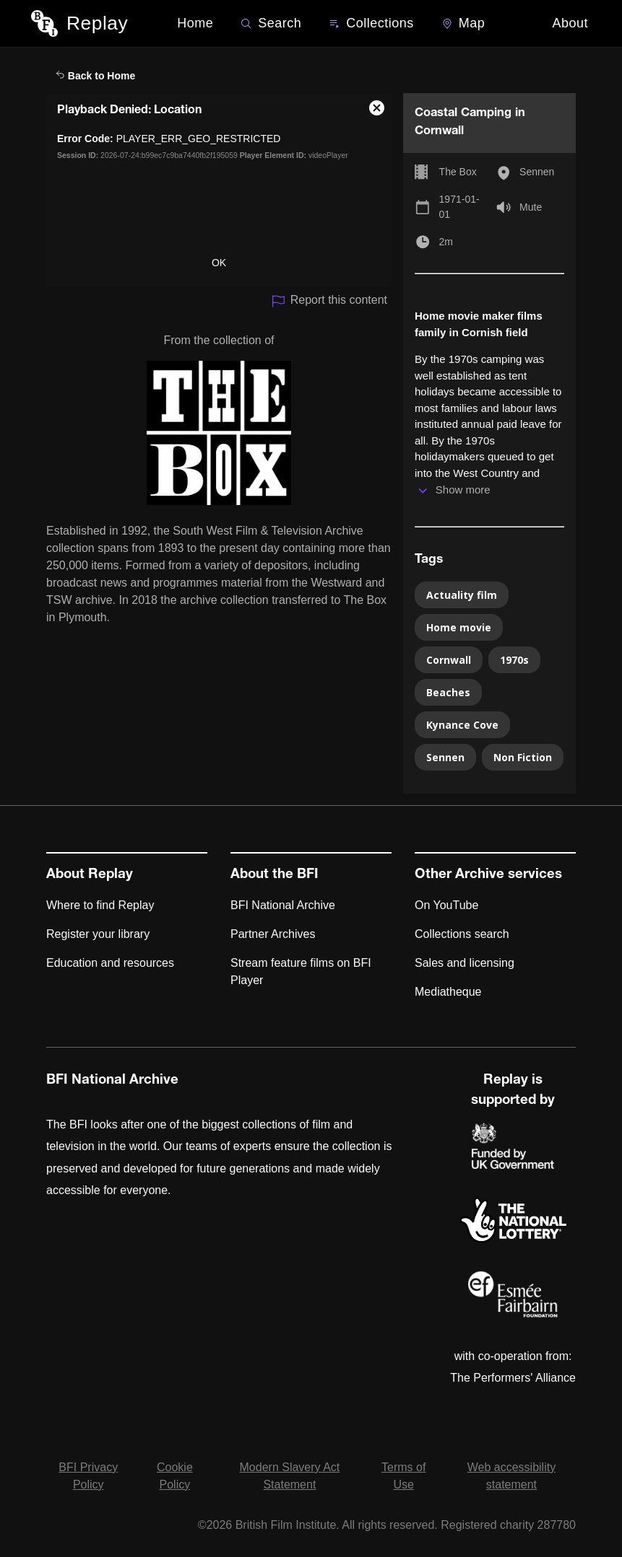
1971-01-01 (459, 206)
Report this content (329, 301)
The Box (458, 171)
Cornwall (448, 660)
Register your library (98, 934)
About (570, 23)
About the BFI (274, 875)
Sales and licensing (464, 963)
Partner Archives (272, 934)
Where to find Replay (100, 905)
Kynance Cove (462, 725)
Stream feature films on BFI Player (300, 971)
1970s (514, 660)
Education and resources (110, 963)
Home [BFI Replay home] (195, 23)
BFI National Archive (282, 905)
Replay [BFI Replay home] (97, 23)
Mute (530, 207)
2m (446, 241)
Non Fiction (522, 757)
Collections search (462, 934)
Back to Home (95, 76)
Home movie (458, 627)
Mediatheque (448, 992)
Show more (463, 489)
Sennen (536, 171)
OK (219, 262)
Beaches (448, 692)
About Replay (89, 875)
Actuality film (461, 595)
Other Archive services (488, 875)
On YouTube (446, 905)
